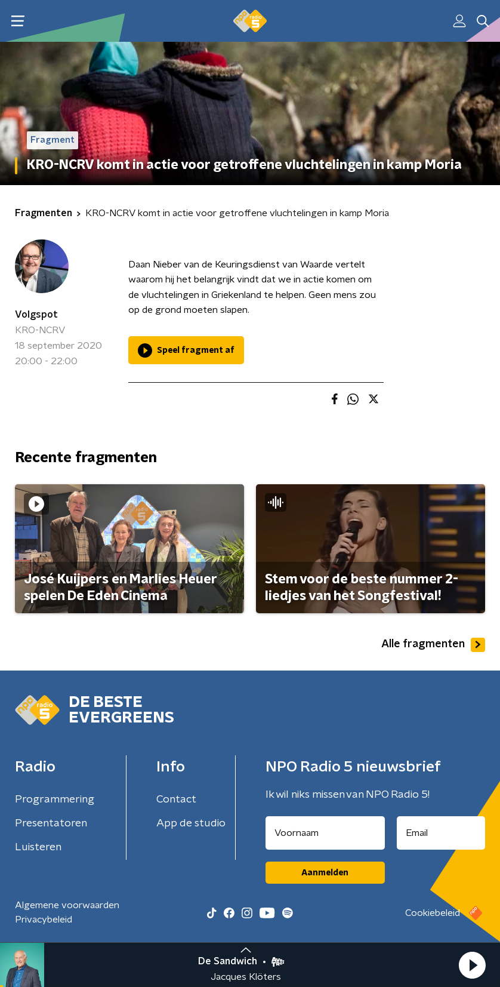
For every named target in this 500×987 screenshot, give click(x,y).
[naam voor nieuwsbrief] (325, 833)
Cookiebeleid (432, 913)
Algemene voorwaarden (67, 905)
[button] (472, 965)
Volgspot (36, 314)
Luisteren (38, 847)
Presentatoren (51, 823)
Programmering (54, 799)
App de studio (191, 823)
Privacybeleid (43, 919)
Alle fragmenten (433, 645)
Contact (176, 799)
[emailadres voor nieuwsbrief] (441, 833)
